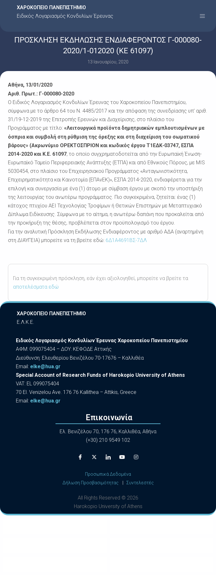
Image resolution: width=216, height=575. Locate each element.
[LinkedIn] (108, 457)
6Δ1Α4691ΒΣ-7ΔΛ (126, 240)
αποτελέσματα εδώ (36, 287)
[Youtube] (122, 457)
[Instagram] (136, 457)
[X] (94, 457)
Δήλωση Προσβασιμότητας (90, 482)
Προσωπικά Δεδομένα (108, 474)
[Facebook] (80, 457)
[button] (202, 16)
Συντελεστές (140, 482)
